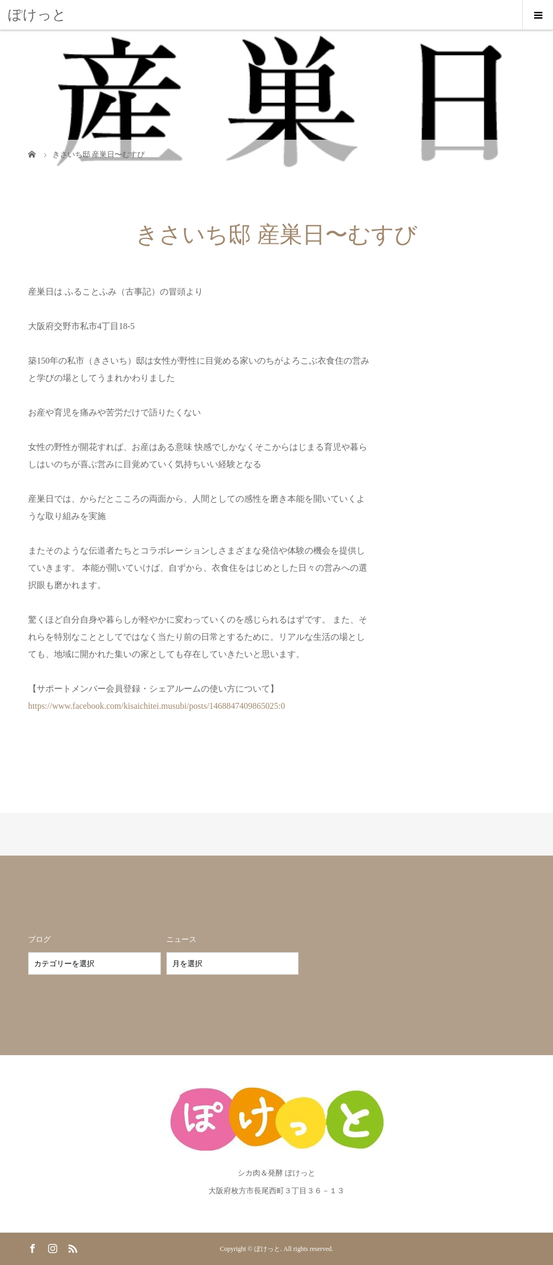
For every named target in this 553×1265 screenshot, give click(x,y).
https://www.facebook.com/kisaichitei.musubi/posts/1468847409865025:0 (156, 705)
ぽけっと (37, 15)
